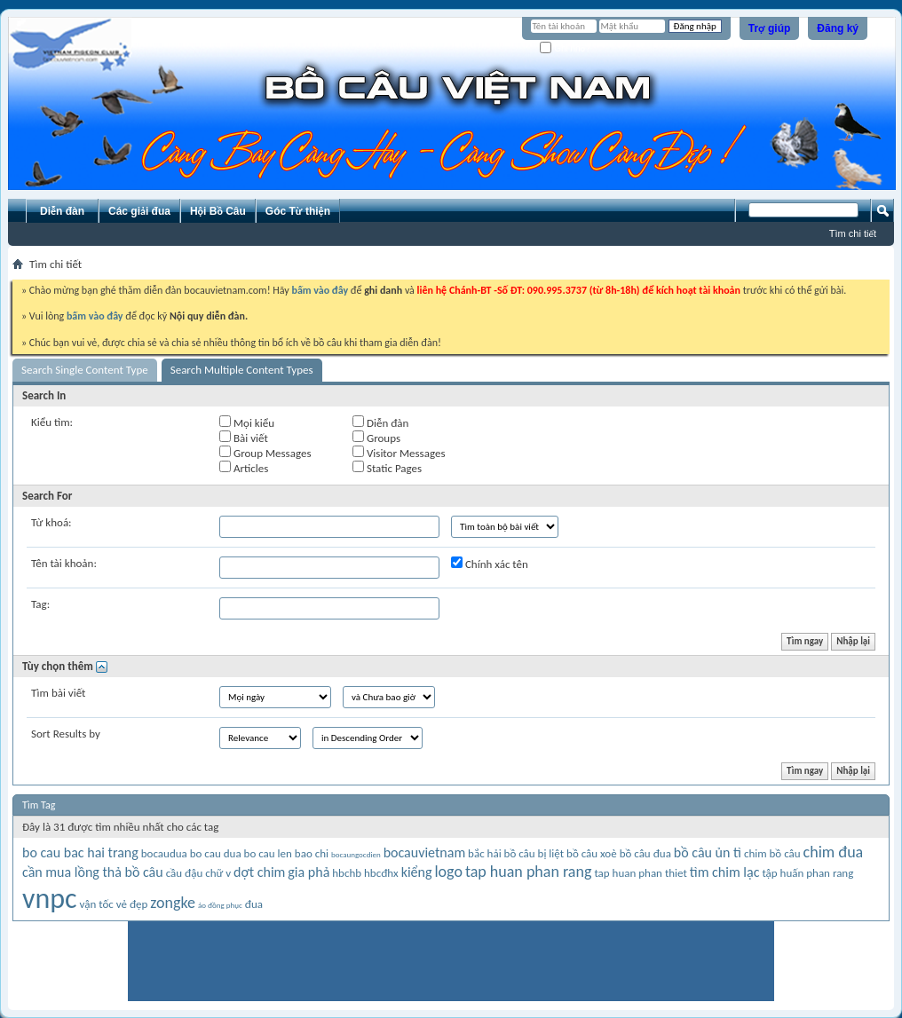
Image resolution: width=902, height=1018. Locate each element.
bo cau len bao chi (286, 853)
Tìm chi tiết (852, 233)
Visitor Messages (398, 453)
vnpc (49, 898)
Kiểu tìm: (52, 422)
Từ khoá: (51, 522)
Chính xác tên (489, 563)
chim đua (833, 852)
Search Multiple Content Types (241, 369)
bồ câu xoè (591, 853)
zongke (172, 902)
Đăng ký (837, 28)
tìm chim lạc (725, 872)
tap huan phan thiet (640, 873)
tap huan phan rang (528, 871)
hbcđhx (381, 873)
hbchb (346, 873)
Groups (376, 437)
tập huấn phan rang (807, 873)
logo (448, 871)
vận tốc (97, 904)
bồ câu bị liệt (534, 853)
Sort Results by (65, 733)
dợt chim (259, 872)
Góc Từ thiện (297, 211)
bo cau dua (215, 853)
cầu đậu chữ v (199, 873)
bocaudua (164, 853)
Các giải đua (139, 211)
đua (254, 904)
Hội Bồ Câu (218, 211)
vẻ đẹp (132, 904)
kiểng (416, 872)
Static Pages (387, 468)
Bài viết (243, 437)
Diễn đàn (62, 211)
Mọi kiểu (246, 422)
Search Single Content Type (84, 369)
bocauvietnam (425, 852)
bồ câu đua (645, 853)
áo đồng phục (220, 905)
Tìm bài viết (58, 692)
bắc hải (485, 853)
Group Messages (265, 453)
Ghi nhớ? (565, 48)
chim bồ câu (772, 853)
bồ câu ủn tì (707, 852)
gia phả (308, 872)
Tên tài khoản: (64, 563)
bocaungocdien (356, 854)
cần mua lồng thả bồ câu (92, 872)
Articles (243, 468)
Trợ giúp (769, 28)
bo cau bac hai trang (80, 852)
